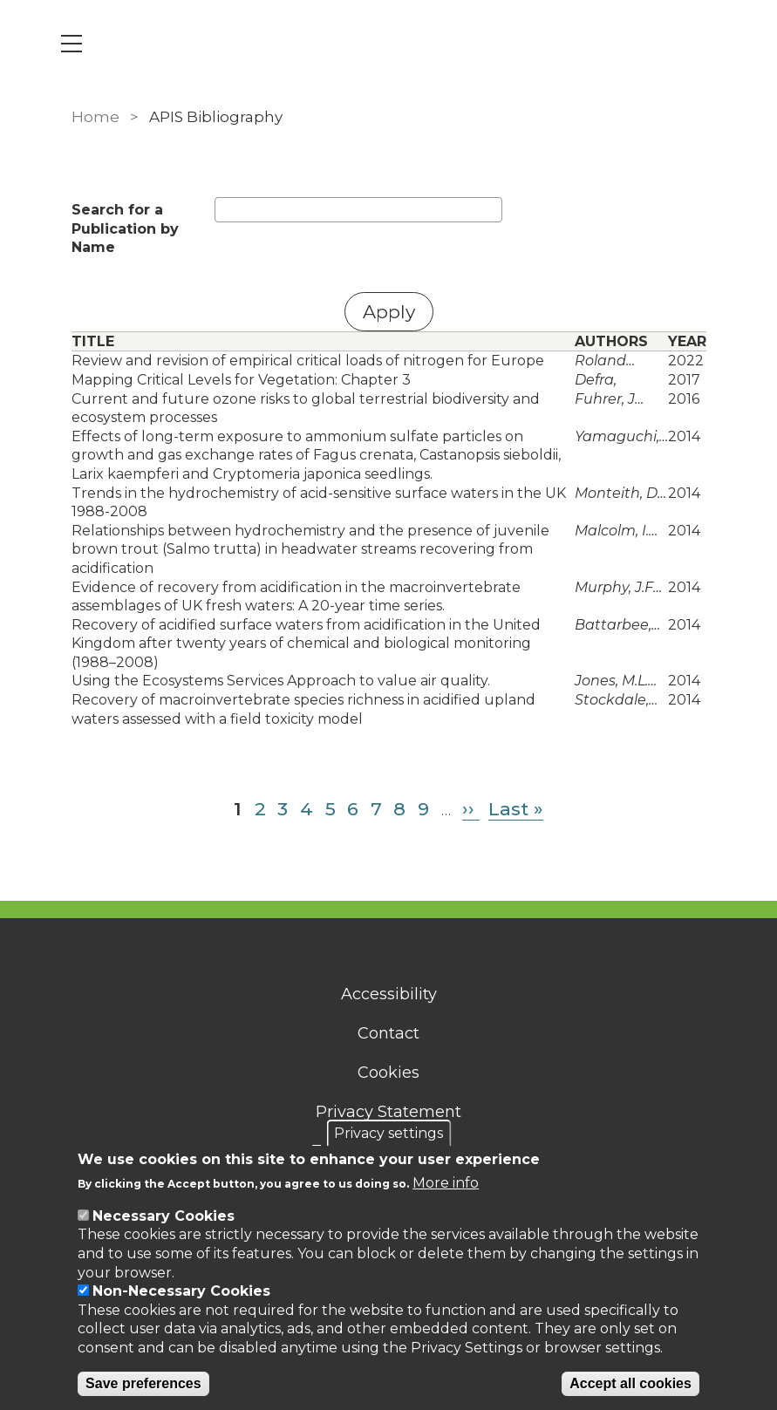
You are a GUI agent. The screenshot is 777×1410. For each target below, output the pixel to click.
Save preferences (143, 1383)
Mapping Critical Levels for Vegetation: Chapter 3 (241, 379)
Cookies (388, 1072)
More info (445, 1183)
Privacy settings (388, 1133)
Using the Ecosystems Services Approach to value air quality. (281, 680)
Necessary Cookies (163, 1216)
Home (95, 117)
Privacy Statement (388, 1111)
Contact (388, 1033)
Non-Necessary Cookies (181, 1291)
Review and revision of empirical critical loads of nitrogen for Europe (308, 360)
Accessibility (389, 994)
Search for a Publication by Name (125, 228)
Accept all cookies (630, 1383)
